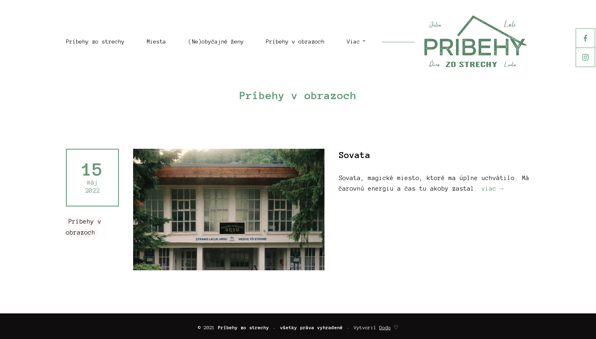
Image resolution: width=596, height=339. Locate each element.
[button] (350, 42)
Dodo (385, 327)
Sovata (354, 155)
